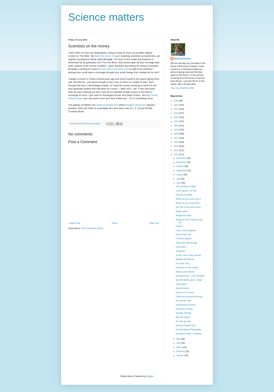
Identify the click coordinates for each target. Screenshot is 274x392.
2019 (176, 129)
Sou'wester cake (183, 300)
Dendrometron (182, 288)
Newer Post (74, 223)
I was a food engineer (186, 230)
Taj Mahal (180, 251)
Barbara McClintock (185, 259)
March (179, 347)
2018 (176, 134)
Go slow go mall (183, 321)
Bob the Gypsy (183, 317)
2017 (176, 138)
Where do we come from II (188, 199)
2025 (176, 105)
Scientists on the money (187, 267)
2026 (176, 101)
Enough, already (183, 313)
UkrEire (179, 226)
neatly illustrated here (107, 105)
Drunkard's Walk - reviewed (189, 333)
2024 (176, 109)
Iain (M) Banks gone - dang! (189, 280)
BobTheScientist (182, 58)
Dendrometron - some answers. (190, 276)
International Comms (185, 305)
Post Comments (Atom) (92, 228)
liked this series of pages (107, 56)
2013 (176, 154)
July (178, 179)
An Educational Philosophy (188, 329)
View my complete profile (182, 88)
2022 (176, 117)
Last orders (181, 247)
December (181, 158)
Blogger (149, 376)
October (180, 166)
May (178, 339)
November (181, 162)
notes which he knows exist (114, 69)
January (180, 355)
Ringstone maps (183, 215)
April (178, 343)
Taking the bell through (186, 243)
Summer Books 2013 (186, 325)
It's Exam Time (183, 263)
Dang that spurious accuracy (189, 296)
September (181, 170)
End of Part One (183, 234)
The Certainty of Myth (186, 186)
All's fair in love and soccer (188, 207)
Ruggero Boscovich (136, 105)
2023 (176, 113)
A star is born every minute (188, 255)
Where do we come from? (188, 203)
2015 (176, 146)
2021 (176, 121)
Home (114, 223)
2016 (176, 142)
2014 (176, 150)
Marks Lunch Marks (185, 272)
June (178, 183)
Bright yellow (182, 211)
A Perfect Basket (183, 238)
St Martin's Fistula (184, 309)
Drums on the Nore (185, 292)
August (180, 174)
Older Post (154, 223)
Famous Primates (184, 195)
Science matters (106, 17)
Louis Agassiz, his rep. (186, 190)
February (180, 351)
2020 (176, 125)
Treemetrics (181, 284)
